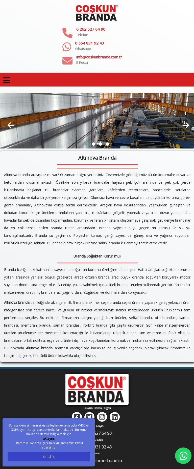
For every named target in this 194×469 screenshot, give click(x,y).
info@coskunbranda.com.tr (99, 56)
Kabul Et (48, 457)
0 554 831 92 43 (89, 43)
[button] (86, 144)
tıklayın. (49, 438)
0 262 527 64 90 (90, 29)
